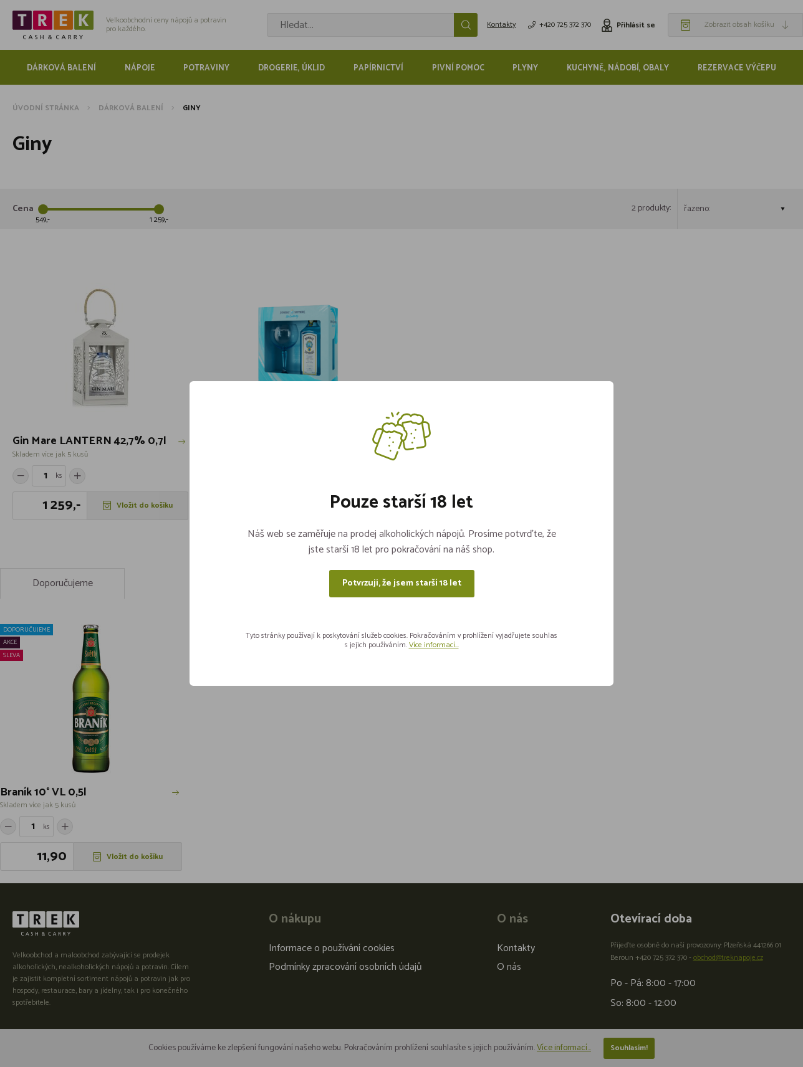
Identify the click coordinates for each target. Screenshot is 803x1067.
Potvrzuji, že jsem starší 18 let (401, 583)
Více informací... (434, 645)
